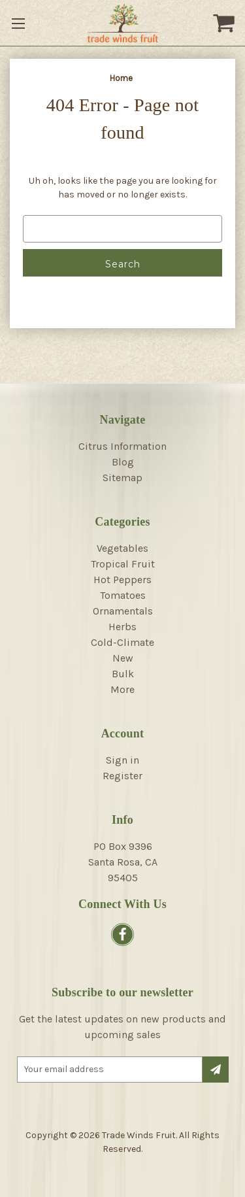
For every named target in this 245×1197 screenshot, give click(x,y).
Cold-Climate (122, 642)
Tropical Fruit (123, 564)
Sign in (122, 760)
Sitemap (122, 477)
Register (122, 775)
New (122, 658)
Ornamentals (123, 611)
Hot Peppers (122, 579)
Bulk (123, 673)
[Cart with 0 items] (225, 23)
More (122, 689)
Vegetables (122, 548)
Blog (123, 462)
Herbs (122, 626)
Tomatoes (123, 595)
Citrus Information (122, 446)
